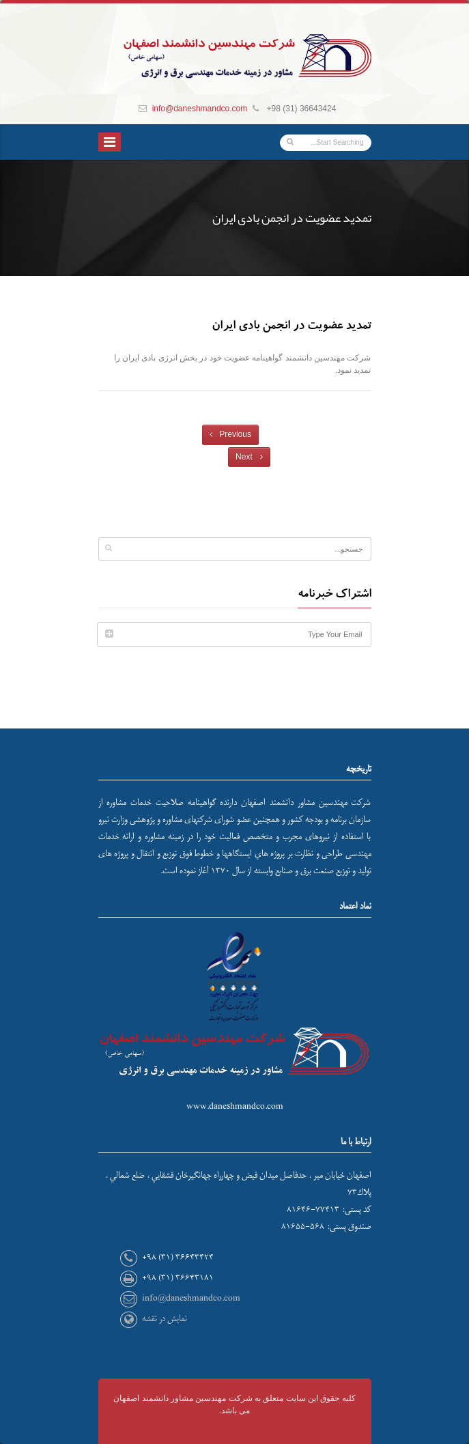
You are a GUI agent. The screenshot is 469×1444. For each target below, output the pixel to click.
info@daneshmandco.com (200, 108)
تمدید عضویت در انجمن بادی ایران (291, 327)
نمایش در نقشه (164, 1319)
